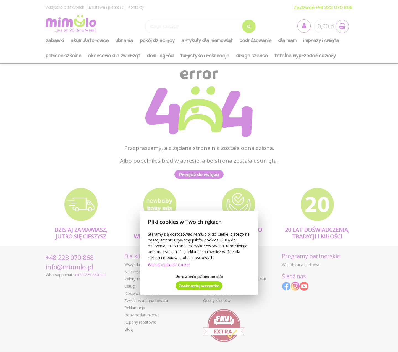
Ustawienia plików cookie (199, 276)
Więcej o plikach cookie (169, 264)
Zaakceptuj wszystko (199, 286)
